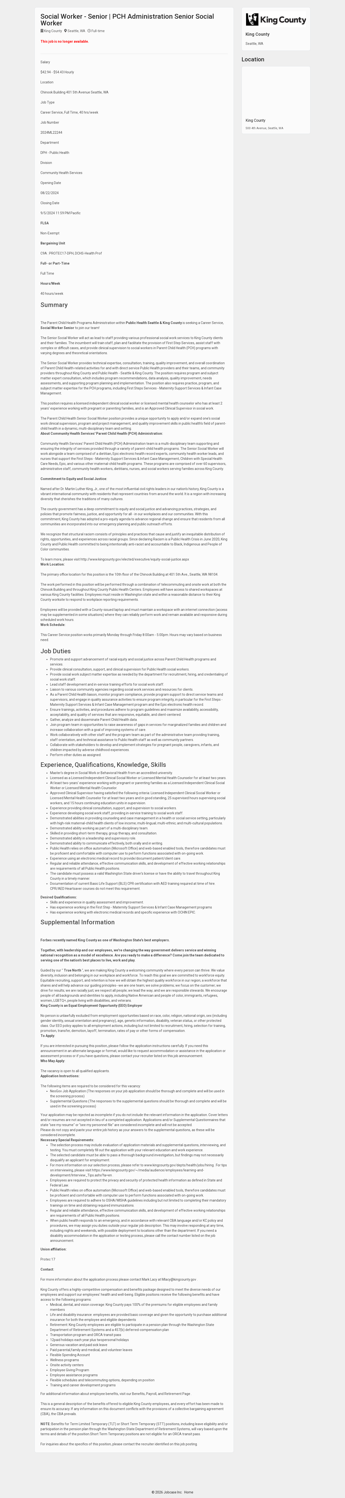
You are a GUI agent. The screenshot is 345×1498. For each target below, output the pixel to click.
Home (188, 1492)
